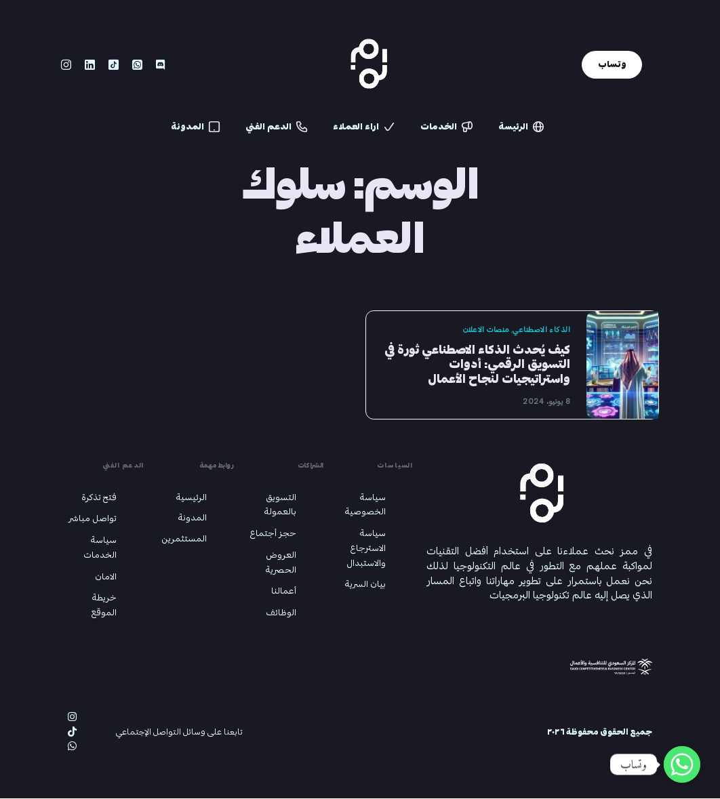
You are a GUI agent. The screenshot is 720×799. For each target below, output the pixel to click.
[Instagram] (66, 67)
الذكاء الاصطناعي (539, 329)
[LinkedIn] (90, 67)
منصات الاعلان (483, 329)
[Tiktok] (113, 67)
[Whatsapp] (137, 67)
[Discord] (160, 67)
